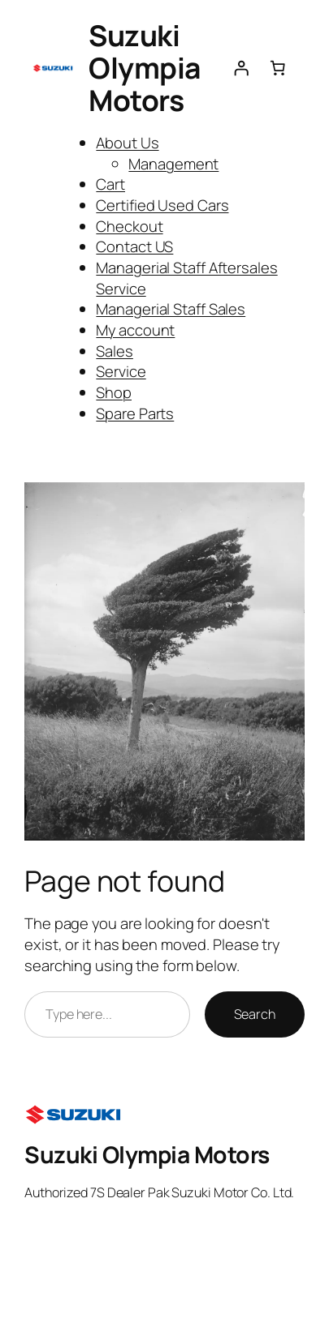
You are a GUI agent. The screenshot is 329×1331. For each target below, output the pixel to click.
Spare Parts (135, 413)
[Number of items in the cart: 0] (278, 68)
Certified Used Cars (162, 205)
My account (135, 329)
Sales (114, 350)
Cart (110, 183)
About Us (127, 142)
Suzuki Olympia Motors (145, 67)
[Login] (240, 68)
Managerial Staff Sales (170, 308)
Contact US (134, 246)
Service (120, 371)
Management (173, 163)
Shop (114, 392)
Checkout (129, 226)
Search (254, 1014)
